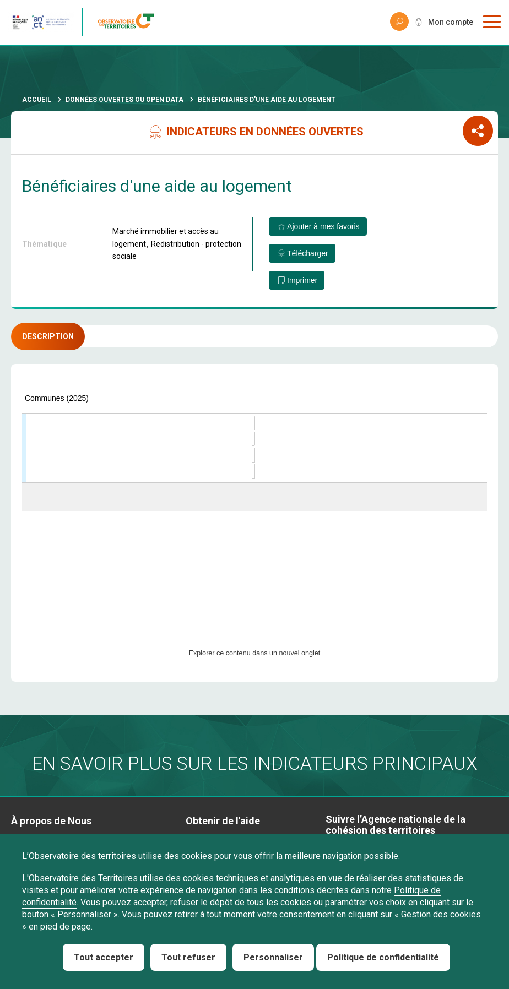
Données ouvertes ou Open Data (124, 100)
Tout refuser (188, 957)
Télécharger (307, 253)
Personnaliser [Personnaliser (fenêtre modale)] (273, 957)
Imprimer (302, 280)
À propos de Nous (51, 821)
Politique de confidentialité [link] (383, 957)
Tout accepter (103, 957)
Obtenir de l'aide (223, 821)
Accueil (36, 100)
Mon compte (450, 22)
